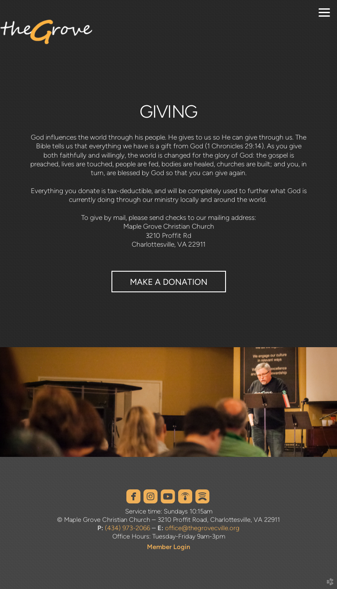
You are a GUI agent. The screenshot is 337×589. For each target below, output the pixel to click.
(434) (113, 528)
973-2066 (135, 528)
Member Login (168, 547)
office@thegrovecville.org (202, 528)
